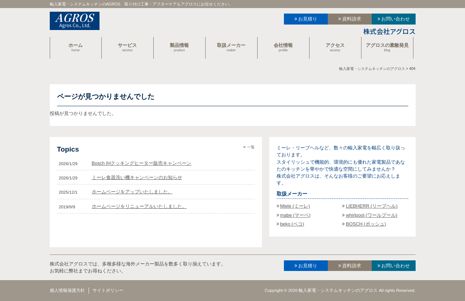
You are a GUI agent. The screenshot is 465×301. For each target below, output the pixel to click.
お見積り (307, 19)
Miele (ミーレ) (295, 206)
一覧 (251, 147)
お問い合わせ (395, 19)
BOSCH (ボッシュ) (366, 224)
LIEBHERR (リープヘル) (371, 206)
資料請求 (351, 19)
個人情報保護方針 (67, 290)
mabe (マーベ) (295, 215)
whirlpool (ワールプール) (371, 215)
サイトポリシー (108, 290)
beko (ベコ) (292, 224)
